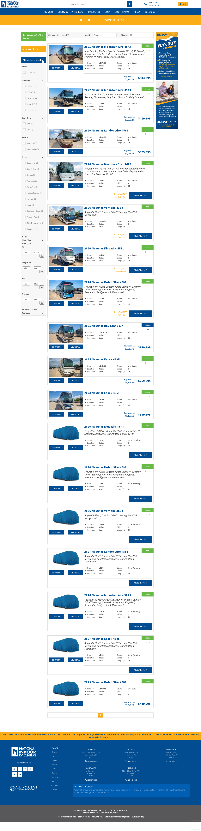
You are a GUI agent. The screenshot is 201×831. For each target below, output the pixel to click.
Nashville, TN (91, 777)
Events (54, 782)
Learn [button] (107, 11)
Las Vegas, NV (171, 758)
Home (54, 760)
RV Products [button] (77, 11)
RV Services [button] (94, 11)
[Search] (98, 4)
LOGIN (183, 4)
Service (54, 769)
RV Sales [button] (48, 11)
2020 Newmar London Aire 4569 (107, 137)
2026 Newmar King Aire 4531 (105, 255)
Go (41, 256)
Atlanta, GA (91, 758)
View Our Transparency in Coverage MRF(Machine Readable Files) (118, 825)
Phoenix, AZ (131, 777)
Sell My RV (63, 11)
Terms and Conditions (67, 825)
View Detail (75, 68)
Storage (54, 773)
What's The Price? (140, 202)
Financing (54, 786)
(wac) (134, 80)
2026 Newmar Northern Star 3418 (109, 170)
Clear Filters (30, 49)
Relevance (104, 35)
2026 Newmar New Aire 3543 (105, 432)
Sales (54, 765)
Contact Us (56, 68)
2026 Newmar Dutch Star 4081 (106, 288)
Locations (54, 795)
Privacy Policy (84, 825)
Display (124, 35)
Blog (117, 11)
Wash (54, 777)
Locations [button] (150, 11)
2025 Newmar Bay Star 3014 (105, 332)
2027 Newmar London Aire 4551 (107, 557)
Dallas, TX (131, 758)
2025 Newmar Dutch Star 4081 (106, 691)
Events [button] (125, 11)
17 (141, 35)
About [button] (137, 11)
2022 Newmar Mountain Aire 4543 (105, 95)
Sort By (88, 35)
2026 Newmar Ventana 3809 (105, 516)
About (54, 790)
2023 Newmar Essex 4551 (103, 399)
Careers (54, 799)
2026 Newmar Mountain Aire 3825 (105, 602)
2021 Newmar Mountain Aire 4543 (105, 48)
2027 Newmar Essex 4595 (103, 647)
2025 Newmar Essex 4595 (103, 365)
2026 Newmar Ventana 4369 (105, 214)
